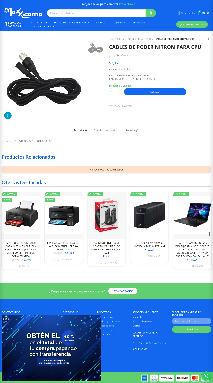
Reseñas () (123, 55)
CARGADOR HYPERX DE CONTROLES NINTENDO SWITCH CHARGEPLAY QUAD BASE (106, 247)
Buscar (151, 13)
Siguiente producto (208, 39)
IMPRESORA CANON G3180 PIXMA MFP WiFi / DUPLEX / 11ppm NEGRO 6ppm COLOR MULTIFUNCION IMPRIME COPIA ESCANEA (20, 249)
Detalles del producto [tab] (107, 130)
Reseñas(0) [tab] (132, 130)
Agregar (155, 91)
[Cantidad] (115, 91)
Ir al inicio (204, 39)
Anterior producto (200, 39)
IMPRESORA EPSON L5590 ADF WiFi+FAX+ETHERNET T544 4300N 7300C (63, 246)
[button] (192, 24)
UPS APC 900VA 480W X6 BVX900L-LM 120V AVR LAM (149, 244)
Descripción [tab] (81, 130)
